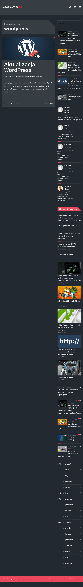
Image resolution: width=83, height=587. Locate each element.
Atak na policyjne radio (66, 254)
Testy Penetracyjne (75, 579)
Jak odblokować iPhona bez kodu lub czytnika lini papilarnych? (68, 392)
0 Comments (49, 103)
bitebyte (11, 76)
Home (43, 579)
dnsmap (71, 440)
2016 (59, 464)
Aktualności (30, 76)
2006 (59, 522)
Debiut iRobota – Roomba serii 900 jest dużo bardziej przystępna (69, 236)
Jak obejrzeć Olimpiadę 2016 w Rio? (74, 54)
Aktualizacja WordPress (19, 67)
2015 (59, 493)
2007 (59, 499)
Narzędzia (63, 579)
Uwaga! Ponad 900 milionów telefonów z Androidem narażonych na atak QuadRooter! (69, 38)
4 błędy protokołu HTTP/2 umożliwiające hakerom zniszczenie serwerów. (67, 246)
